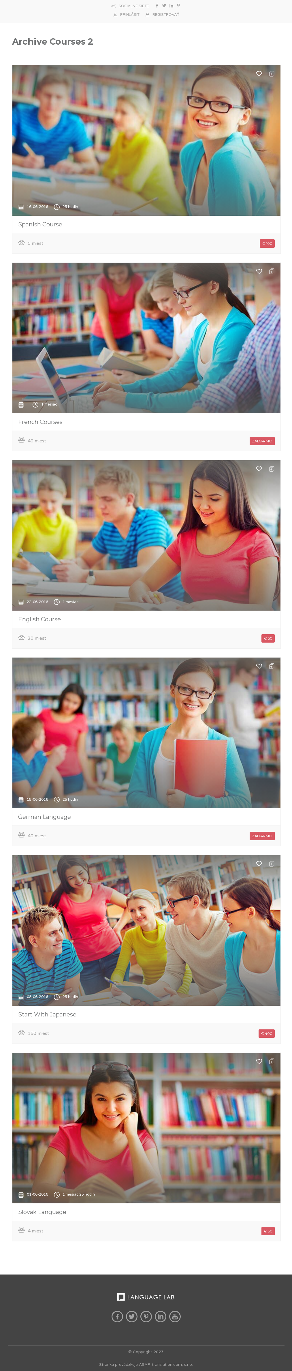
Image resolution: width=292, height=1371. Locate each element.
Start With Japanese (47, 1014)
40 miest (37, 441)
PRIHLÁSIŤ (130, 14)
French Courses (40, 422)
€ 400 (266, 1033)
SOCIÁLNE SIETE (133, 6)
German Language (44, 816)
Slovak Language (42, 1212)
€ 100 (267, 243)
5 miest (35, 243)
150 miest (38, 1033)
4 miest (35, 1231)
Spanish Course (40, 224)
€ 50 (268, 638)
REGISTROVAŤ (165, 14)
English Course (39, 619)
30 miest (37, 638)
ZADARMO (262, 441)
